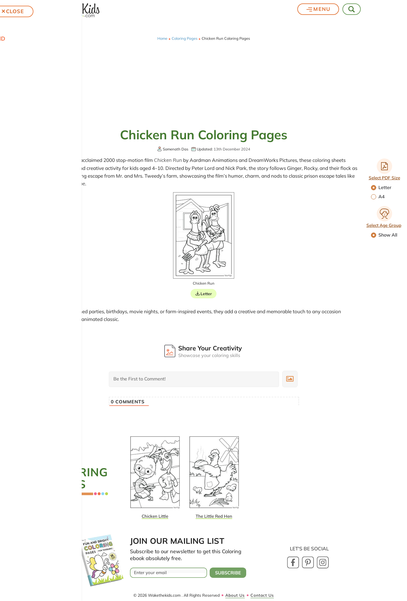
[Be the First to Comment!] (194, 379)
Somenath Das (175, 149)
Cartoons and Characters (22, 197)
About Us (235, 595)
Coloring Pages (184, 38)
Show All (384, 234)
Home (162, 38)
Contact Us (262, 595)
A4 (378, 196)
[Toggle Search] (351, 9)
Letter (381, 187)
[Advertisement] (204, 83)
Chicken (17, 183)
